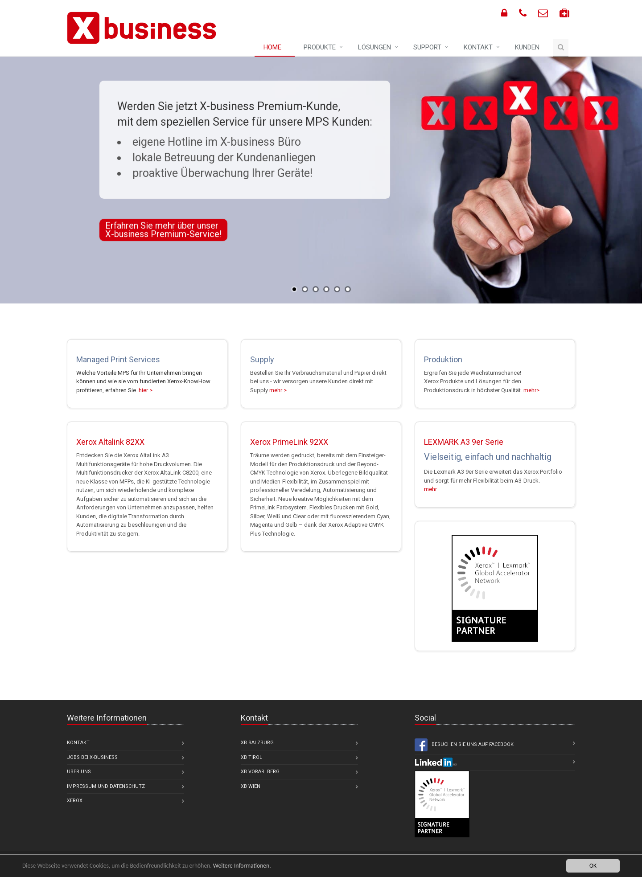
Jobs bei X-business (92, 757)
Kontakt (478, 47)
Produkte (320, 47)
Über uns (79, 772)
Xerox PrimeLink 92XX (289, 442)
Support (427, 47)
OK (593, 865)
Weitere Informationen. (242, 865)
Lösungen (374, 47)
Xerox (74, 800)
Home (272, 47)
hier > (144, 390)
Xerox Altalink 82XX (110, 442)
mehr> (531, 390)
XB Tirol (251, 757)
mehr (430, 489)
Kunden (527, 47)
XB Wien (250, 786)
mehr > (278, 390)
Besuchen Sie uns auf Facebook (464, 744)
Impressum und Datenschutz (106, 786)
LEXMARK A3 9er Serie (463, 442)
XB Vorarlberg (260, 772)
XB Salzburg (257, 743)
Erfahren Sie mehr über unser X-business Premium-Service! (163, 229)
